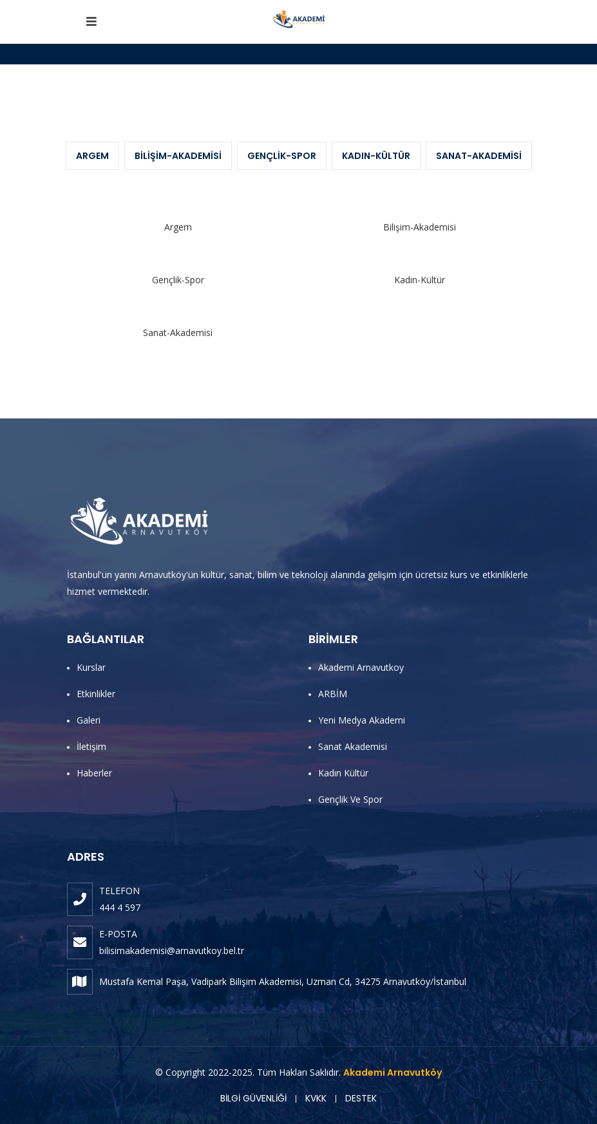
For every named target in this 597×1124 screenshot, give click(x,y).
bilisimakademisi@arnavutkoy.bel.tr (171, 950)
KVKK (316, 1098)
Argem (92, 155)
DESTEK (361, 1098)
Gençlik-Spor (281, 155)
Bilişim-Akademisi (178, 155)
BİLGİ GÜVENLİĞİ (253, 1098)
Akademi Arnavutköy (392, 1072)
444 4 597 (119, 907)
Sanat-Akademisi (479, 155)
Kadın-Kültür (376, 155)
